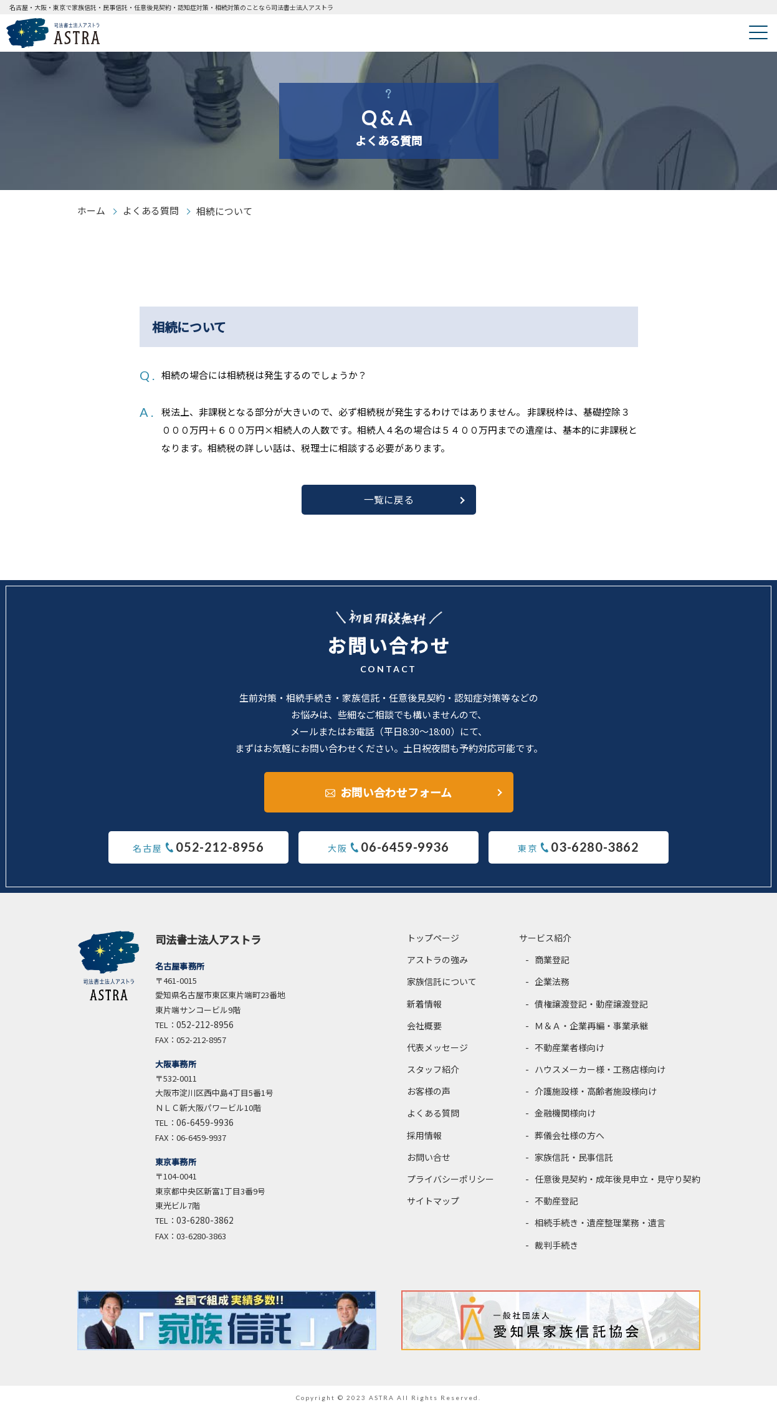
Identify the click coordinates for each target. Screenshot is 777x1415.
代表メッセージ (437, 1053)
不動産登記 (556, 1207)
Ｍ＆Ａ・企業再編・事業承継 (591, 1031)
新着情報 (424, 1009)
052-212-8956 (205, 1030)
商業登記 (552, 965)
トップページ (433, 943)
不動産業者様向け (569, 1053)
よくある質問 (151, 210)
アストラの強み (437, 965)
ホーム (91, 210)
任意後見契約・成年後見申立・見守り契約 (617, 1184)
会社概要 (424, 1031)
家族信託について (442, 987)
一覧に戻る (389, 504)
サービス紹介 (545, 943)
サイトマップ (433, 1207)
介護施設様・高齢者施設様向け (596, 1097)
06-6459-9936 (205, 1128)
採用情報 (424, 1141)
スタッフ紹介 (433, 1075)
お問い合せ (428, 1162)
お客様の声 (428, 1097)
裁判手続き (556, 1250)
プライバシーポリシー (450, 1184)
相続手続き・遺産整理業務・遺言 (600, 1228)
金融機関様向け (565, 1119)
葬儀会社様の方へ (569, 1141)
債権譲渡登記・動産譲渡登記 (591, 1009)
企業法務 (552, 987)
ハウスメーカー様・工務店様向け (600, 1075)
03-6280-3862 (205, 1226)
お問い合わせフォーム (396, 796)
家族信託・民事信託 (574, 1162)
